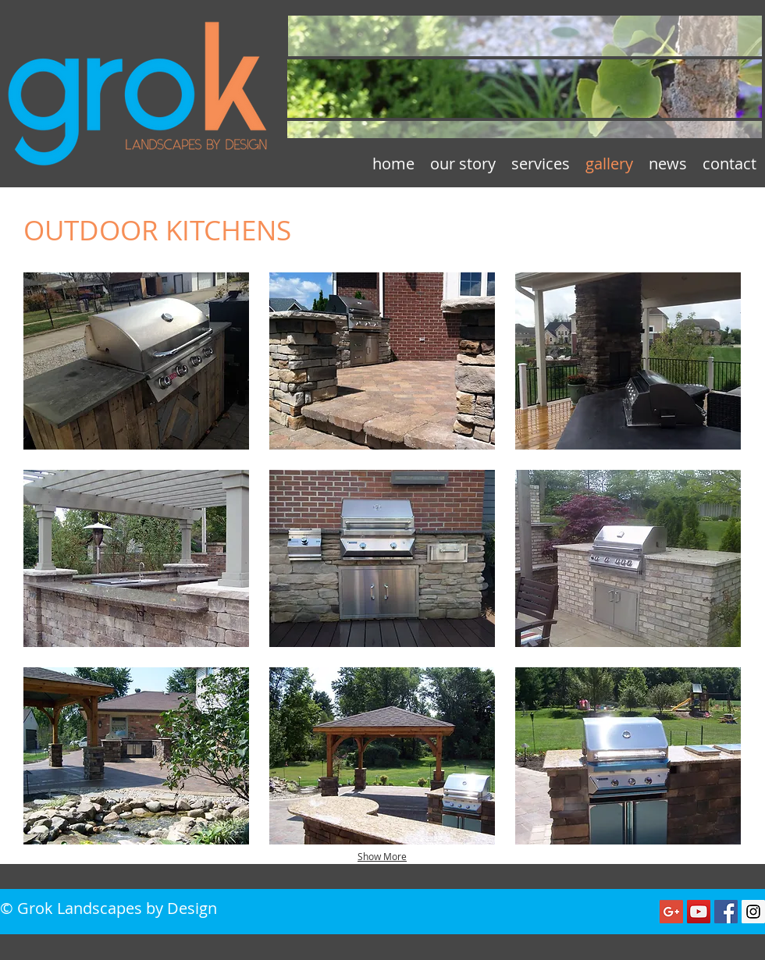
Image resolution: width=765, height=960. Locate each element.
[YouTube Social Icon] (698, 911)
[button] (136, 361)
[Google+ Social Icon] (671, 911)
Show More (382, 856)
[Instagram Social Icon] (753, 911)
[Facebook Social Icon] (726, 911)
